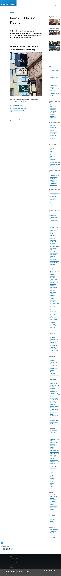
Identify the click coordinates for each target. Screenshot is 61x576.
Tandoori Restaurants (55, 193)
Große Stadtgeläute (54, 409)
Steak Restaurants (54, 181)
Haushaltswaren (53, 288)
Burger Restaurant (54, 104)
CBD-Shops (52, 277)
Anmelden (52, 537)
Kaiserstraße (53, 342)
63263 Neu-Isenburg (14, 111)
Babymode (52, 272)
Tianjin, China (53, 432)
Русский (52, 483)
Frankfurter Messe (54, 241)
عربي (51, 475)
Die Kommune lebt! (54, 410)
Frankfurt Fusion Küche (15, 106)
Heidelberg (52, 444)
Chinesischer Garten (54, 390)
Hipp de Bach (53, 248)
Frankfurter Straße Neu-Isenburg (17, 110)
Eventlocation (53, 117)
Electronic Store (53, 280)
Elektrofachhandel (54, 282)
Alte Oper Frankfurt (54, 227)
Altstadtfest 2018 (54, 381)
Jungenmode (53, 292)
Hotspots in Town (54, 77)
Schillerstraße (53, 348)
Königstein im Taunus (55, 450)
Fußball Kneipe (53, 132)
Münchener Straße (54, 345)
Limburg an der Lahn (54, 452)
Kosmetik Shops (53, 301)
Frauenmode (53, 284)
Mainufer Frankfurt (54, 253)
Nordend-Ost (53, 257)
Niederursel (52, 256)
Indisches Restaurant (54, 136)
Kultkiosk (52, 151)
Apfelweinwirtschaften (55, 88)
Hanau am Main (53, 442)
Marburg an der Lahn (54, 453)
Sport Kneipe (53, 178)
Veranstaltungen (53, 501)
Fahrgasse (52, 337)
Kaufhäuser (52, 295)
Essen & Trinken (53, 494)
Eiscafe (52, 116)
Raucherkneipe (53, 165)
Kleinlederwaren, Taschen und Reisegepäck (54, 298)
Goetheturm (52, 245)
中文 (51, 484)
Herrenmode (53, 290)
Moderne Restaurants (55, 162)
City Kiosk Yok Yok (54, 393)
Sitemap (11, 567)
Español (52, 478)
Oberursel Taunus (54, 460)
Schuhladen (53, 322)
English (52, 476)
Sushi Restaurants (54, 183)
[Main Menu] (57, 5)
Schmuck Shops (53, 320)
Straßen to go (53, 499)
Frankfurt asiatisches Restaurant (16, 105)
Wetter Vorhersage (54, 532)
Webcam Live (53, 531)
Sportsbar (52, 180)
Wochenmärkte (53, 506)
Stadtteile (52, 498)
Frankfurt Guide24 (8, 4)
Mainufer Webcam (54, 529)
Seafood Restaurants (54, 175)
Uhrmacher (52, 327)
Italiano (52, 481)
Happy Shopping (53, 287)
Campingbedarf (53, 279)
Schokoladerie (53, 173)
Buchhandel (53, 276)
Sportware (52, 324)
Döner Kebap (53, 114)
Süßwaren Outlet (54, 325)
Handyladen (53, 285)
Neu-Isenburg (53, 254)
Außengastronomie (54, 96)
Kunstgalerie (53, 507)
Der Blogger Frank (14, 558)
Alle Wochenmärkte (54, 375)
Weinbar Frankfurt (54, 220)
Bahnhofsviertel (53, 230)
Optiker (52, 316)
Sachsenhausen (53, 262)
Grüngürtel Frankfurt (54, 246)
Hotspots (52, 509)
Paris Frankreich (53, 430)
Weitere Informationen (10, 574)
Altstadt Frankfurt (54, 228)
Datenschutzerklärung (14, 562)
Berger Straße (53, 335)
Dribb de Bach (53, 238)
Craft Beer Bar (53, 111)
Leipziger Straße (53, 344)
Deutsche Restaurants (55, 112)
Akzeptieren (46, 570)
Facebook (52, 517)
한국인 (51, 487)
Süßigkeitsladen (53, 185)
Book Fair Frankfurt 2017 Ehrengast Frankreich (54, 387)
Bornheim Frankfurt (54, 236)
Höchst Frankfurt (53, 249)
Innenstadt (52, 251)
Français (52, 479)
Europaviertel (53, 240)
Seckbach (52, 264)
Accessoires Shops (54, 271)
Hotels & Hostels (53, 510)
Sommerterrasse (53, 177)
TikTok (51, 521)
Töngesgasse (53, 352)
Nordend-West (53, 259)
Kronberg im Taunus (54, 448)
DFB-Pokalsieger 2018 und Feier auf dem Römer (54, 400)
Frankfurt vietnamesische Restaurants (18, 108)
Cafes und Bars (53, 106)
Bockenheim (53, 235)
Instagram (52, 519)
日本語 (51, 486)
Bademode (52, 274)
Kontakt (11, 565)
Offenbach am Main (54, 261)
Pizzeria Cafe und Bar (55, 164)
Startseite (12, 12)
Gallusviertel (53, 243)
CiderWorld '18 (53, 391)
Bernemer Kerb (53, 383)
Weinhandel (52, 329)
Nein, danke (52, 570)
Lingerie (52, 309)
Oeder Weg (52, 347)
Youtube (52, 522)
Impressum (12, 560)
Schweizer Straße (54, 350)
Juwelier (52, 293)
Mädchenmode (53, 314)
